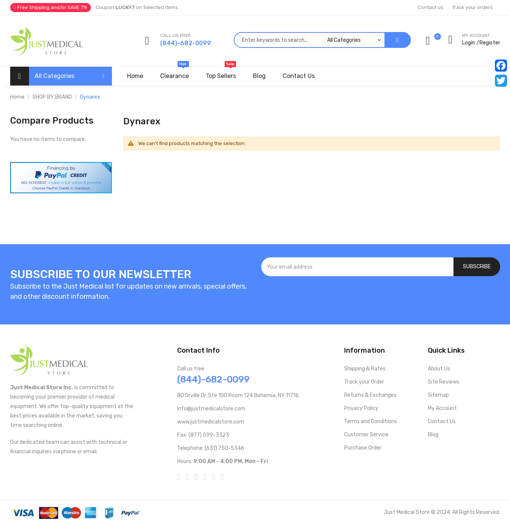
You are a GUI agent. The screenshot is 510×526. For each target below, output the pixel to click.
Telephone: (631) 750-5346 (210, 448)
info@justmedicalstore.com (211, 408)
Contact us (430, 7)
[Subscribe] (476, 266)
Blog (433, 434)
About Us (439, 368)
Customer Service (366, 434)
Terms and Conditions (370, 421)
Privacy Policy (361, 408)
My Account (442, 408)
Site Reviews (443, 382)
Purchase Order (362, 448)
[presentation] (380, 296)
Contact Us (442, 421)
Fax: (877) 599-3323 (203, 435)
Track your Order (364, 382)
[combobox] (309, 40)
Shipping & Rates (365, 368)
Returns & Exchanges (370, 395)
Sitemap (438, 395)
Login (468, 43)
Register (489, 43)
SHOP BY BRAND (52, 97)
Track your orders (472, 7)
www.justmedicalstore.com (210, 422)
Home (17, 97)
